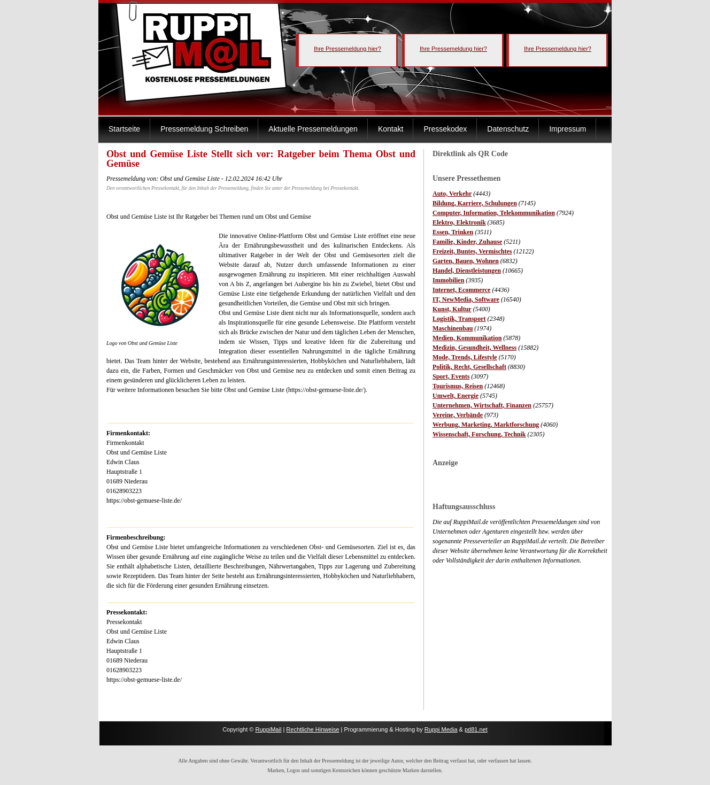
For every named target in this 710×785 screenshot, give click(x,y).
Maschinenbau (453, 328)
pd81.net (476, 729)
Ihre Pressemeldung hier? (347, 48)
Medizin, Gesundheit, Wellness (474, 347)
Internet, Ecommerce (461, 290)
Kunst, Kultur (452, 309)
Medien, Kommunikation (467, 338)
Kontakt (390, 129)
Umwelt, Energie (456, 395)
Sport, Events (451, 376)
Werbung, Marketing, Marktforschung (486, 424)
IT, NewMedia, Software (466, 299)
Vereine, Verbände (458, 415)
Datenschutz (508, 129)
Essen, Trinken (453, 232)
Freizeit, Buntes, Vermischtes (472, 251)
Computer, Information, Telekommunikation (494, 213)
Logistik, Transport (459, 318)
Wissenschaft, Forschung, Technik (479, 434)
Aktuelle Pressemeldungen (313, 129)
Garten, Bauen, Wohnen (466, 261)
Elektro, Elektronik (459, 222)
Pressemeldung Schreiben (204, 129)
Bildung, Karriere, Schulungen (475, 203)
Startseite (124, 129)
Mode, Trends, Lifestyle (465, 357)
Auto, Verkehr (452, 193)
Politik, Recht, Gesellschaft (469, 367)
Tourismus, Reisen (458, 386)
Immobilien (448, 280)
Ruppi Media (441, 729)
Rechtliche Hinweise (312, 729)
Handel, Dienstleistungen (467, 270)
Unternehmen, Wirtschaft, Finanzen (482, 405)
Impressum (567, 129)
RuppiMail (268, 729)
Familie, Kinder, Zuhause (467, 241)
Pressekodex (445, 129)
